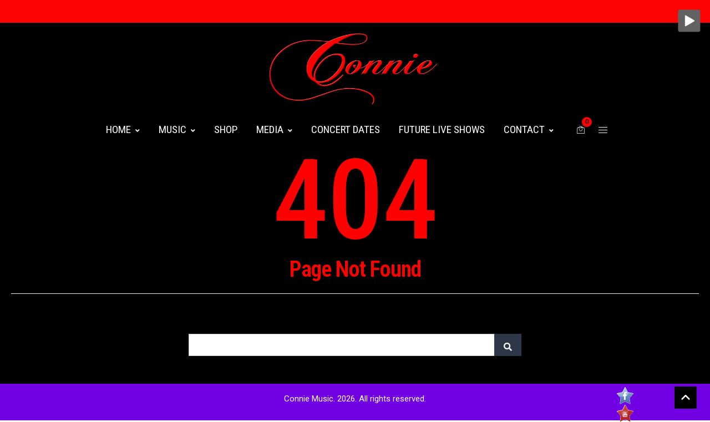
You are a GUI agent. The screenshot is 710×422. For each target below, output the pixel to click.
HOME (123, 129)
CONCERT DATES (345, 129)
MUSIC (177, 129)
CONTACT (529, 129)
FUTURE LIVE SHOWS (442, 129)
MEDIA (274, 129)
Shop (225, 129)
